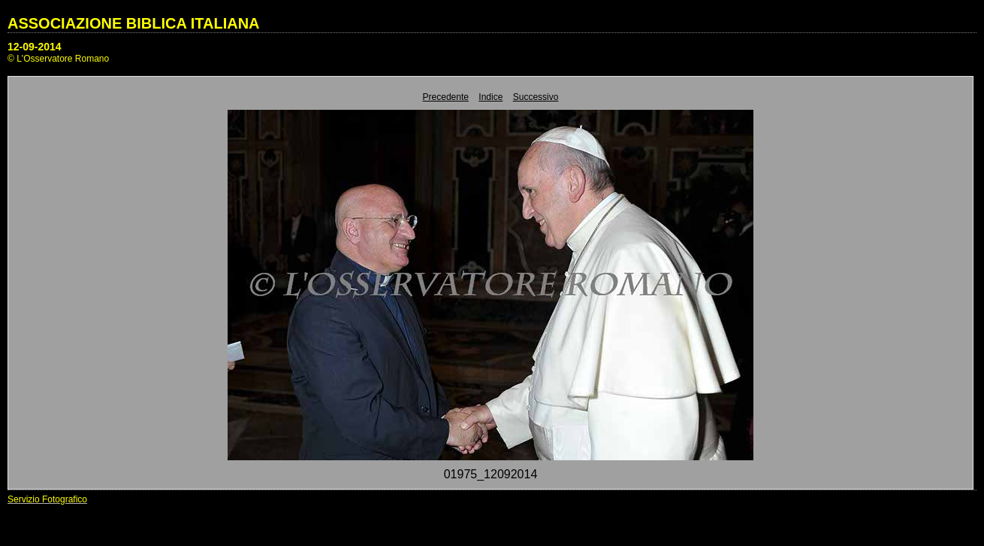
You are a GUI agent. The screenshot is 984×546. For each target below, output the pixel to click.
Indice (490, 97)
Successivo (536, 97)
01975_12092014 (491, 474)
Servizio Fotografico (47, 499)
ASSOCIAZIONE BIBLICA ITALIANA (134, 23)
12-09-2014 (35, 47)
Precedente (446, 97)
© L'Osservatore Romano (58, 58)
